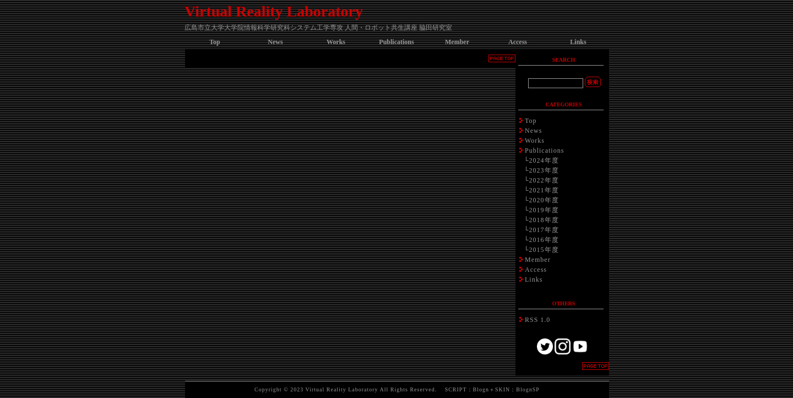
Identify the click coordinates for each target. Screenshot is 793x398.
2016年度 (544, 240)
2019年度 (544, 210)
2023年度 (544, 170)
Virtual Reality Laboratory (273, 11)
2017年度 (544, 230)
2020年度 (544, 200)
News (275, 42)
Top (214, 42)
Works (336, 42)
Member (457, 42)
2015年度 (544, 250)
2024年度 (544, 160)
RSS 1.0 (537, 320)
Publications (396, 42)
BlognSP (528, 389)
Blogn (481, 389)
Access (517, 42)
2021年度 (544, 190)
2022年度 (544, 180)
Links (578, 42)
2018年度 (544, 220)
